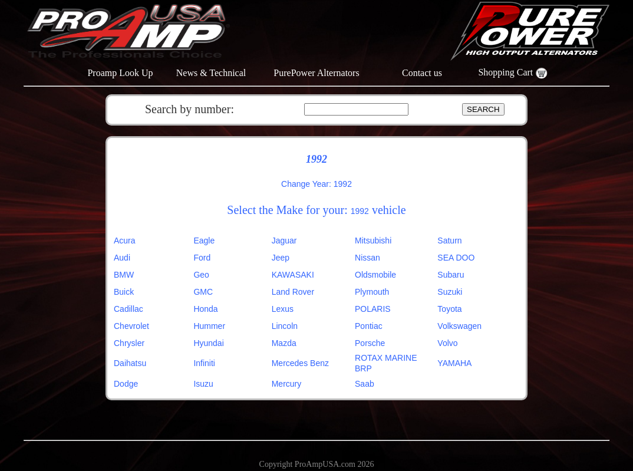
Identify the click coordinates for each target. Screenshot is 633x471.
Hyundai (208, 343)
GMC (203, 292)
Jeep (280, 257)
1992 (360, 211)
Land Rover (293, 292)
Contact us (422, 73)
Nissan (367, 257)
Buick (124, 292)
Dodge (126, 383)
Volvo (447, 343)
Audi (122, 257)
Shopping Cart (512, 72)
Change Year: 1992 (316, 184)
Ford (201, 257)
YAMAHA (454, 363)
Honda (205, 309)
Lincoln (285, 326)
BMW (124, 274)
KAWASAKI (293, 274)
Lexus (283, 309)
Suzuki (449, 292)
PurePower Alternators (316, 73)
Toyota (449, 309)
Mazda (284, 343)
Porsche (370, 343)
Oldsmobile (375, 274)
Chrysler (129, 343)
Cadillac (128, 309)
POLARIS (373, 309)
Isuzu (203, 383)
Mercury (287, 383)
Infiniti (204, 363)
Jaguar (284, 240)
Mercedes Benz (300, 363)
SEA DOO (455, 257)
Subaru (450, 274)
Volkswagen (459, 326)
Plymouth (372, 292)
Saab (364, 383)
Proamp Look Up (120, 73)
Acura (125, 240)
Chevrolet (131, 326)
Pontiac (369, 326)
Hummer (209, 326)
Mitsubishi (373, 240)
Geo (201, 274)
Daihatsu (130, 363)
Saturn (449, 240)
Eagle (204, 240)
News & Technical (211, 73)
